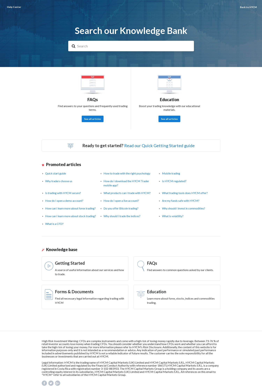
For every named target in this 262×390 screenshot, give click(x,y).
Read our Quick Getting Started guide (159, 145)
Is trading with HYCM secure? (63, 193)
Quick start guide (55, 173)
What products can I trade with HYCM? (127, 193)
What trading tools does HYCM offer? (185, 193)
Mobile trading (171, 173)
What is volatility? (172, 216)
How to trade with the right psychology (127, 173)
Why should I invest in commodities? (183, 208)
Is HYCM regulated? (174, 181)
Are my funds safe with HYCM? (180, 200)
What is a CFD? (54, 223)
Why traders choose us (58, 181)
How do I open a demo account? (64, 200)
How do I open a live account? (121, 200)
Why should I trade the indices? (122, 216)
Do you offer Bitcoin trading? (121, 208)
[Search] (131, 46)
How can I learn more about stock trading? (70, 216)
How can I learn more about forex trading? (70, 208)
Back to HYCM (248, 7)
